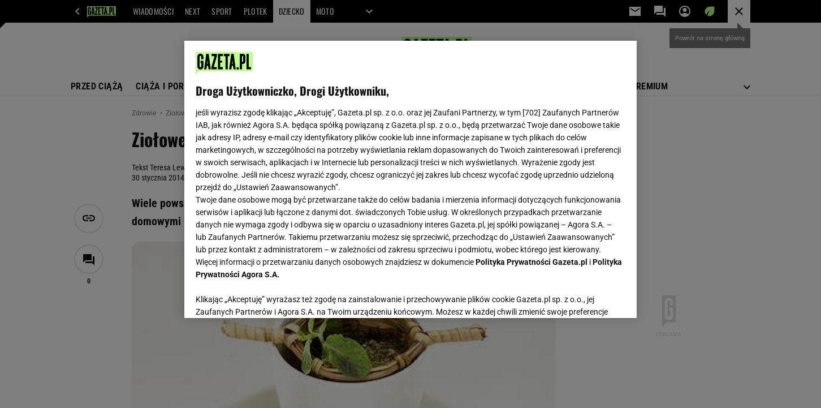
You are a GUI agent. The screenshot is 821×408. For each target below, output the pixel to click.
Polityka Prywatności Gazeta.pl (531, 262)
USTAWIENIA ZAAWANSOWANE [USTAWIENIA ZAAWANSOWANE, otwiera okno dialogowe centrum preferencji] (269, 295)
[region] (410, 179)
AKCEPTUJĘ (587, 295)
